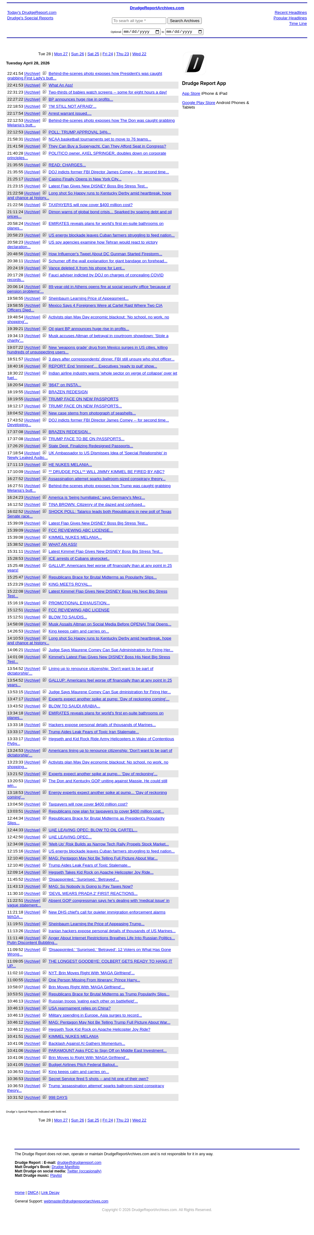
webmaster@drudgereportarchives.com (76, 1202)
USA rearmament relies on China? (80, 1009)
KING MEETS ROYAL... (70, 585)
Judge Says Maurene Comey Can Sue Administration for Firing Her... (111, 650)
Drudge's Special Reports (30, 18)
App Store (191, 94)
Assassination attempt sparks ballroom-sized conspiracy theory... (107, 479)
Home (20, 1193)
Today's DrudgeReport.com (31, 12)
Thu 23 (122, 54)
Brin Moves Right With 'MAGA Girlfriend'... (87, 988)
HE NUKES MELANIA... (70, 465)
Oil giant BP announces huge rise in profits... (89, 329)
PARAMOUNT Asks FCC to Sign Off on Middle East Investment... (108, 1051)
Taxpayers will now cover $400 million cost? (88, 805)
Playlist (56, 1176)
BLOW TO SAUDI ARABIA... (74, 707)
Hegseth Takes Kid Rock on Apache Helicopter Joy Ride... (101, 873)
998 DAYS (58, 1098)
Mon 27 (60, 54)
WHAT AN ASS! (63, 545)
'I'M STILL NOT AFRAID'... (73, 107)
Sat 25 (93, 54)
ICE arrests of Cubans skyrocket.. (79, 559)
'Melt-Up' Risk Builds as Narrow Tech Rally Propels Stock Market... (109, 845)
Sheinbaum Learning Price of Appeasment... (89, 299)
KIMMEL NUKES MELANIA (73, 1037)
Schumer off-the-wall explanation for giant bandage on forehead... (108, 262)
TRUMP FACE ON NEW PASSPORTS (83, 400)
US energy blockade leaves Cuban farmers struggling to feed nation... (112, 236)
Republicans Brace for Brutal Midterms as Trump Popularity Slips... (109, 995)
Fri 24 (107, 54)
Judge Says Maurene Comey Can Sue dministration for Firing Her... (110, 693)
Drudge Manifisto (66, 1168)
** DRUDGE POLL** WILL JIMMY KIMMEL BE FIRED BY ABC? (107, 472)
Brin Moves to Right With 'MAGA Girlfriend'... (89, 1058)
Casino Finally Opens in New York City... (85, 180)
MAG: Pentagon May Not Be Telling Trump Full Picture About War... (109, 1023)
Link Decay (50, 1193)
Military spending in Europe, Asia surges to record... (95, 1016)
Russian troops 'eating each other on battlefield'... (93, 1002)
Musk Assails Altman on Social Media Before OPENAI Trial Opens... (110, 625)
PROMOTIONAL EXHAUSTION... (79, 604)
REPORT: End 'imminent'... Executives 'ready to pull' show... (103, 367)
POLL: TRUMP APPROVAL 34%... (80, 133)
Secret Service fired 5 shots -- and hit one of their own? (98, 1079)
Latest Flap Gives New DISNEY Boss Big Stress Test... (98, 187)
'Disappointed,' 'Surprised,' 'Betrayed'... (84, 880)
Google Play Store (198, 103)
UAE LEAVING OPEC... (70, 838)
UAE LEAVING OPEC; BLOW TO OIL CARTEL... (93, 831)
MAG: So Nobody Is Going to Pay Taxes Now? (91, 887)
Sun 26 (77, 54)
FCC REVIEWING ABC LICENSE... (81, 531)
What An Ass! (61, 86)
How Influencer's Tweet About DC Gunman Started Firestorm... (105, 254)
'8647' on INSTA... (65, 385)
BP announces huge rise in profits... (81, 100)
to (163, 32)
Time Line (298, 23)
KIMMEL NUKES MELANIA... (75, 538)
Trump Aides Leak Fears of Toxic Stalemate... (89, 866)
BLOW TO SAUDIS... (68, 618)
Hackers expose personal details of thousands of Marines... (102, 725)
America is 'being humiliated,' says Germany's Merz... (96, 498)
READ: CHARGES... (67, 166)
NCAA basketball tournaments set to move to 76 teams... (100, 140)
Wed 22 (139, 54)
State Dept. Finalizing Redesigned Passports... (91, 446)
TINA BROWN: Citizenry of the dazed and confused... (96, 505)
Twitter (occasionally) (84, 1172)
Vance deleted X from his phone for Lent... (87, 269)
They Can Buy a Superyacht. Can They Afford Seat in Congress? (107, 147)
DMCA (33, 1193)
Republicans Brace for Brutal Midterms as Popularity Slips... (103, 578)
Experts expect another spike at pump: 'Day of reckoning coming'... (109, 700)
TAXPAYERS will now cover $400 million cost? (90, 205)
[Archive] (32, 74)
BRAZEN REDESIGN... (70, 432)
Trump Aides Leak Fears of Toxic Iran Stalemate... (93, 732)
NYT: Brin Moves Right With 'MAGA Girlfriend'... (92, 973)
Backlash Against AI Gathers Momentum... (87, 1044)
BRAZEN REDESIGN (68, 393)
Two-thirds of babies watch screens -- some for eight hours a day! (107, 93)
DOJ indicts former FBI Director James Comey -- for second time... (109, 173)
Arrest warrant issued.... (70, 114)
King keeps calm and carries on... (79, 632)
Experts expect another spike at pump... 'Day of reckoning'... (103, 774)
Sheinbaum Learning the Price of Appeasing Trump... (97, 924)
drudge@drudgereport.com (79, 1163)
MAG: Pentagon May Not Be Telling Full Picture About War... (103, 859)
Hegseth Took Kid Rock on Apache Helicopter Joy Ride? (100, 1030)
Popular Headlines (290, 18)
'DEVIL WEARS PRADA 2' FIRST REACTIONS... (93, 894)
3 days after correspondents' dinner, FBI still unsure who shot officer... (112, 360)
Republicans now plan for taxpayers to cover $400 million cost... (106, 812)
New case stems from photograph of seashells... (92, 414)
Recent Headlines (291, 12)
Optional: (117, 32)
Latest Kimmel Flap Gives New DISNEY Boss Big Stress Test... (106, 552)
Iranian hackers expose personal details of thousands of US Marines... (112, 931)
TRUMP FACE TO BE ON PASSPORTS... (86, 439)
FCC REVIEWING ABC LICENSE (79, 611)
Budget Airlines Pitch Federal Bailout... (83, 1065)
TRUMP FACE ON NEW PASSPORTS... (85, 407)
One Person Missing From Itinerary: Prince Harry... (94, 981)
